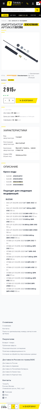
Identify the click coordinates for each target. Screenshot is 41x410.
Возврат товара (8, 342)
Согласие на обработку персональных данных (19, 354)
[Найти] (37, 10)
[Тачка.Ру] (15, 3)
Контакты (5, 328)
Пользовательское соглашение (13, 348)
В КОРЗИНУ (26, 100)
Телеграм (33, 15)
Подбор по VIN (23, 15)
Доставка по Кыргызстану (12, 375)
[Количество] (9, 100)
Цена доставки (8, 116)
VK (4, 398)
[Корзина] (38, 3)
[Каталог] (4, 3)
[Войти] (33, 3)
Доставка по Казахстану (11, 372)
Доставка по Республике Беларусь (15, 369)
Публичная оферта (9, 345)
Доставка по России (9, 363)
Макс (5, 395)
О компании (6, 326)
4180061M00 (18, 182)
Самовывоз (7, 120)
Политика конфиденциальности (13, 351)
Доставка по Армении (10, 366)
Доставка (13, 15)
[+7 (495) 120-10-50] (27, 3)
